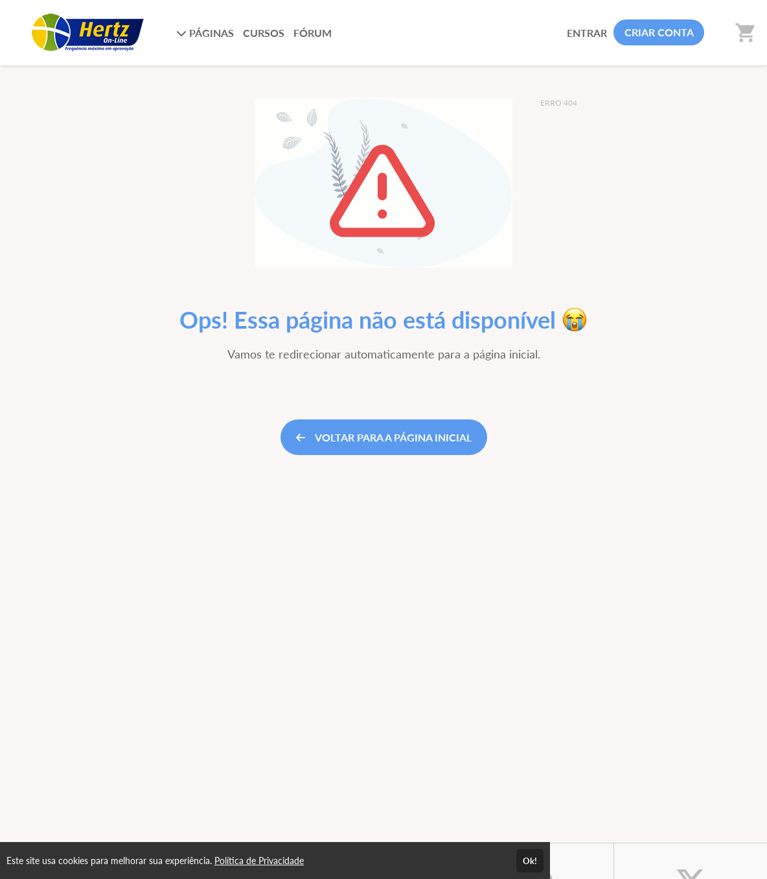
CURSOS (263, 33)
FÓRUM (312, 33)
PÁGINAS (205, 33)
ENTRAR (587, 33)
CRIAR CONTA (659, 32)
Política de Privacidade (259, 860)
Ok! (530, 861)
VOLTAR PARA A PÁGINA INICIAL (384, 437)
